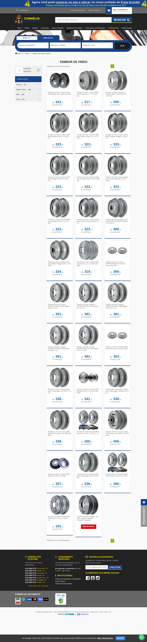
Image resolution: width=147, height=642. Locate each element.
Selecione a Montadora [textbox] (26, 46)
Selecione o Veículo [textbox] (58, 46)
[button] (144, 512)
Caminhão (47, 38)
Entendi (120, 638)
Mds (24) (20, 94)
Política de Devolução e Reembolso (68, 602)
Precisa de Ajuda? (77, 10)
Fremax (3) (21, 84)
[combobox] (33, 45)
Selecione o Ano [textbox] (89, 46)
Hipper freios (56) (23, 89)
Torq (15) (20, 99)
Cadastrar (114, 590)
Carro (27, 38)
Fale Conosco (60, 604)
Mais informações (105, 638)
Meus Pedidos (94, 10)
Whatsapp (22, 10)
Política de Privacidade (63, 606)
